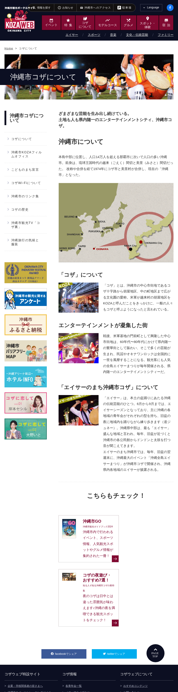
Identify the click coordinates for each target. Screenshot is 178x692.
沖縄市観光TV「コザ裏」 (25, 225)
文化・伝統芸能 (137, 35)
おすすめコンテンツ (135, 642)
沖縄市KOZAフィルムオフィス (26, 154)
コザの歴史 (20, 209)
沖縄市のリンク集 (25, 196)
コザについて (21, 139)
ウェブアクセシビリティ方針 (140, 668)
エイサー (71, 35)
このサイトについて (135, 655)
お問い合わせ (131, 649)
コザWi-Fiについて (26, 183)
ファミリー (165, 35)
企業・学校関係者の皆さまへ (25, 642)
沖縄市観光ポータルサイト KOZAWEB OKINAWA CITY (20, 19)
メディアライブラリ (77, 649)
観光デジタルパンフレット (81, 655)
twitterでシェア (122, 609)
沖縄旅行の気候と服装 (25, 242)
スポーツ (94, 35)
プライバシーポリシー (136, 662)
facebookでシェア (70, 609)
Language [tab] (153, 7)
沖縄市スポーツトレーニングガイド (29, 649)
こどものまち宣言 (25, 169)
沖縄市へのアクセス (77, 662)
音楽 (113, 35)
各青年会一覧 (73, 642)
